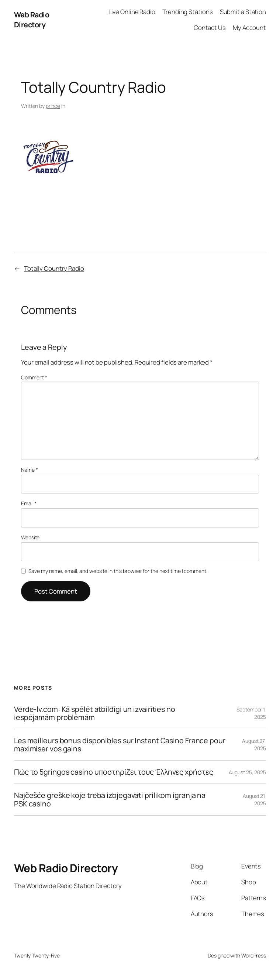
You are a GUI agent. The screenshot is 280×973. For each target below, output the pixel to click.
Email (29, 503)
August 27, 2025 (254, 744)
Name (29, 469)
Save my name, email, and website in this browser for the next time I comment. (117, 570)
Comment (34, 377)
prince (53, 105)
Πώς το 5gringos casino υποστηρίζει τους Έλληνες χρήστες (113, 772)
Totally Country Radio (54, 268)
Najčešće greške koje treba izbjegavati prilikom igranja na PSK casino (109, 799)
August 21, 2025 (254, 799)
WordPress (253, 955)
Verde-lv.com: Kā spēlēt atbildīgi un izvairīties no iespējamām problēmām (94, 713)
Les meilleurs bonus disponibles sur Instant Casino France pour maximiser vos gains (119, 745)
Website (30, 537)
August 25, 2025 (247, 772)
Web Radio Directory (31, 20)
